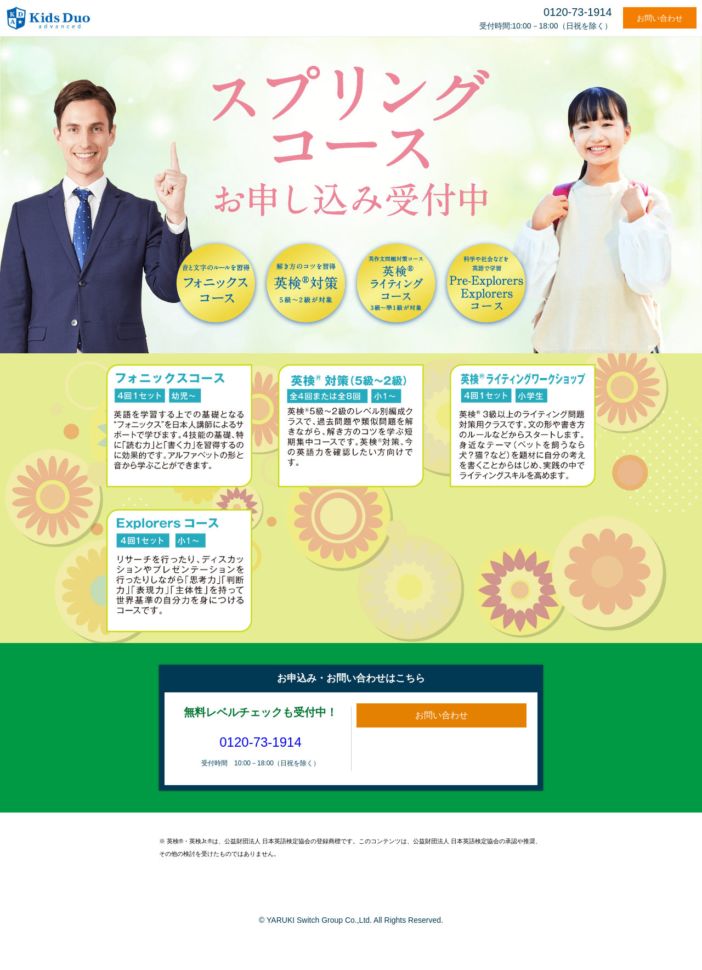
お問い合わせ (660, 18)
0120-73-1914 (260, 742)
